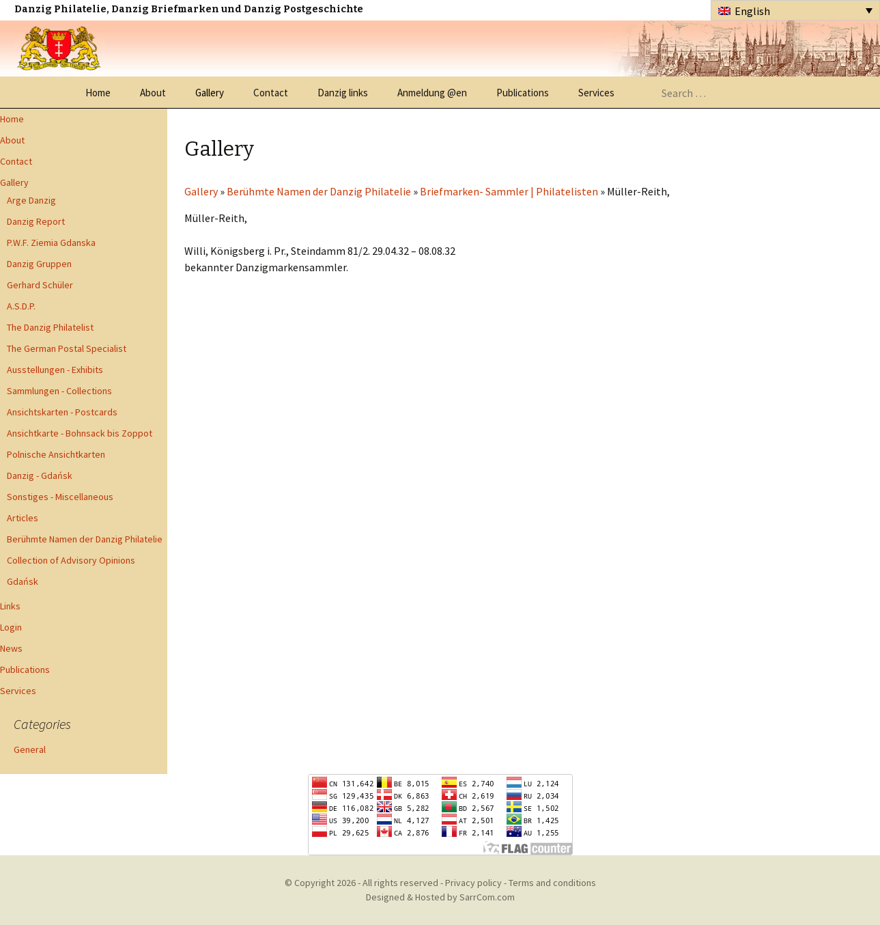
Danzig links (342, 92)
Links (10, 606)
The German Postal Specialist (66, 348)
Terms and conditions (552, 882)
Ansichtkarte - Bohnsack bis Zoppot (79, 433)
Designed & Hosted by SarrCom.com (440, 897)
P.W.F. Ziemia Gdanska (51, 242)
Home (98, 92)
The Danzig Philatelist (50, 327)
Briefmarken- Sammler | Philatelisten (509, 191)
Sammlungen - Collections (59, 391)
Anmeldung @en (432, 92)
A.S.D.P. (21, 306)
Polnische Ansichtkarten (56, 454)
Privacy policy (473, 882)
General (30, 749)
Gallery (209, 92)
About (153, 92)
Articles (22, 518)
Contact (270, 92)
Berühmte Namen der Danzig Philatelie (84, 539)
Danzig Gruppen (39, 264)
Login (11, 627)
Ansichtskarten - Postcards (62, 412)
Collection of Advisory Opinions (71, 560)
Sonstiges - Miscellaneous (60, 497)
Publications (522, 92)
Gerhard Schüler (40, 285)
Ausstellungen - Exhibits (55, 369)
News (11, 648)
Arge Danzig (31, 200)
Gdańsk (22, 581)
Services (596, 92)
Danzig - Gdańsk (39, 475)
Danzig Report (36, 221)
